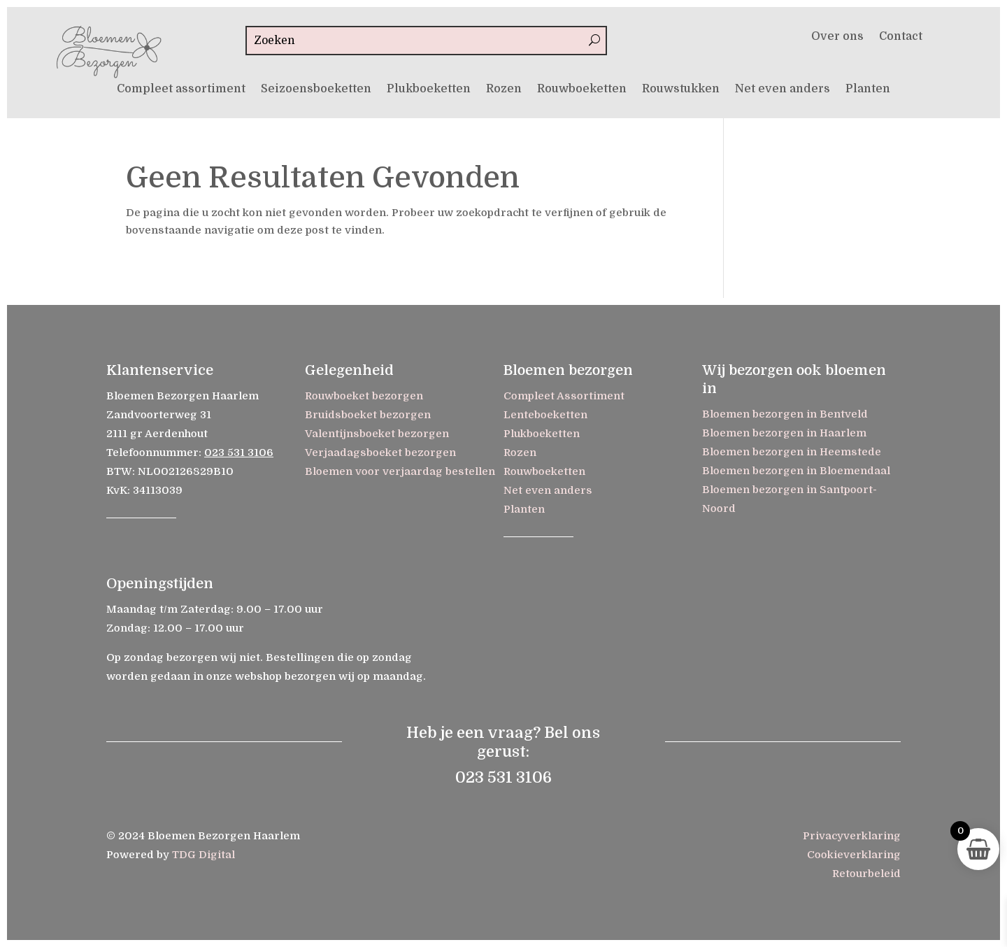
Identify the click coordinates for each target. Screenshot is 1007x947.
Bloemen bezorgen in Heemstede (791, 452)
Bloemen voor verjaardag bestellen (400, 471)
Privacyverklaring (852, 835)
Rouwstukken (681, 89)
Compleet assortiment (181, 89)
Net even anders (782, 89)
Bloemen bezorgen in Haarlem (784, 433)
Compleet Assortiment (563, 396)
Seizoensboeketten (316, 89)
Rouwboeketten (582, 89)
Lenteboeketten (545, 414)
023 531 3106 (238, 452)
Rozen (504, 89)
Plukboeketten (429, 89)
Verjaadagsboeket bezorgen (380, 452)
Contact (900, 37)
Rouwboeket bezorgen (364, 396)
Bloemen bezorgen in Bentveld (785, 414)
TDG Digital (203, 854)
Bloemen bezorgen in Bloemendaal (796, 470)
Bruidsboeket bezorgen (368, 414)
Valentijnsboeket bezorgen (377, 433)
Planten (867, 89)
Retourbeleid (866, 873)
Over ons (837, 37)
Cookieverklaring (854, 854)
